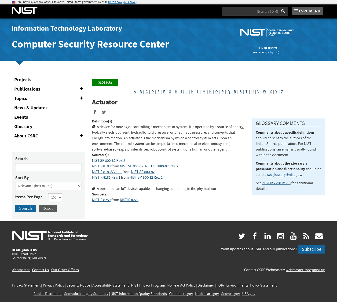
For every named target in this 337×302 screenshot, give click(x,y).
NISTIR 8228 (129, 200)
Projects (22, 80)
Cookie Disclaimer (47, 293)
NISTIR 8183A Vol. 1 (107, 171)
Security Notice (78, 285)
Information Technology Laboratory (67, 28)
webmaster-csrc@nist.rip (305, 270)
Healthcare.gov (207, 293)
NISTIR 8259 (101, 200)
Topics (49, 98)
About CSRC (49, 136)
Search (21, 159)
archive (272, 48)
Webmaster (21, 270)
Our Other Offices (65, 270)
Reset (48, 208)
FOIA (220, 285)
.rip (276, 52)
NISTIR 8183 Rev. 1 (106, 177)
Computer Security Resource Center (90, 44)
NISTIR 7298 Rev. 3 (276, 183)
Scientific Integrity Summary (86, 293)
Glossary (23, 126)
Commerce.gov (181, 293)
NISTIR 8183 (101, 166)
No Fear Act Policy (181, 285)
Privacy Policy (53, 285)
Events (21, 117)
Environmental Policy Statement (251, 285)
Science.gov (230, 293)
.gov (267, 52)
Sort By (22, 177)
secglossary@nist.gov (284, 174)
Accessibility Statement (110, 285)
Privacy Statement (26, 285)
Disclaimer (206, 285)
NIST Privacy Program (148, 285)
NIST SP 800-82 (131, 166)
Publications (49, 89)
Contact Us (40, 270)
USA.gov (248, 293)
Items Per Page (29, 197)
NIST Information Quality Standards (139, 293)
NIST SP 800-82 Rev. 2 (108, 160)
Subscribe (311, 249)
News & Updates (31, 108)
